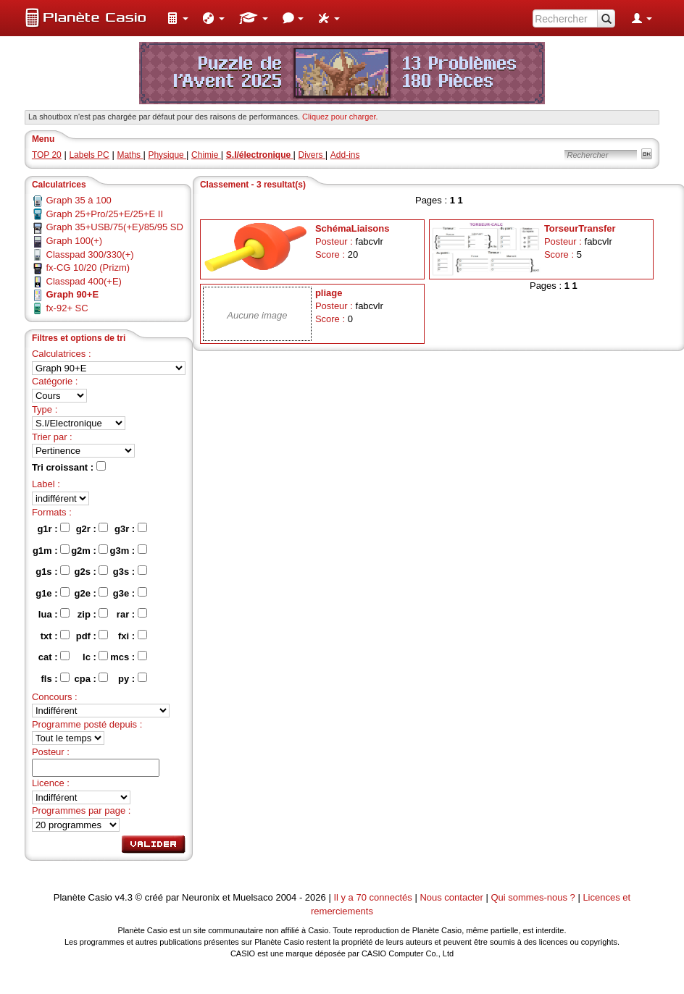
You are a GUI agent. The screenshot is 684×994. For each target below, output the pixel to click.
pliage (329, 292)
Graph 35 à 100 (79, 200)
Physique (167, 155)
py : (132, 678)
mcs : (128, 656)
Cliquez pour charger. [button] (340, 116)
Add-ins (345, 155)
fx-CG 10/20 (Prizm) (88, 267)
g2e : (92, 593)
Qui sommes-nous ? (533, 897)
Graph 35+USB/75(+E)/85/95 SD (114, 227)
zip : (93, 614)
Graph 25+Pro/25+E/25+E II (105, 214)
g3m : (127, 550)
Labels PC (89, 155)
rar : (132, 614)
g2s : (92, 571)
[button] (177, 18)
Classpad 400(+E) (84, 281)
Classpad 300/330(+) (90, 254)
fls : (55, 678)
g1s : (53, 571)
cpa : (92, 678)
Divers (312, 155)
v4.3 (123, 897)
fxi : (132, 635)
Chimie (206, 155)
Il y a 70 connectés (373, 897)
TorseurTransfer (580, 228)
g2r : (92, 528)
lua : (54, 614)
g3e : (130, 593)
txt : (55, 635)
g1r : (53, 528)
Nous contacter (451, 897)
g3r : (130, 528)
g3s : (130, 571)
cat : (54, 656)
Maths (130, 155)
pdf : (92, 635)
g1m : (51, 550)
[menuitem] (177, 18)
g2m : (89, 550)
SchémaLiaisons (352, 228)
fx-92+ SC (67, 308)
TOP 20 (47, 155)
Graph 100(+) (74, 240)
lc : (95, 656)
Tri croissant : (69, 467)
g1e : (53, 593)
